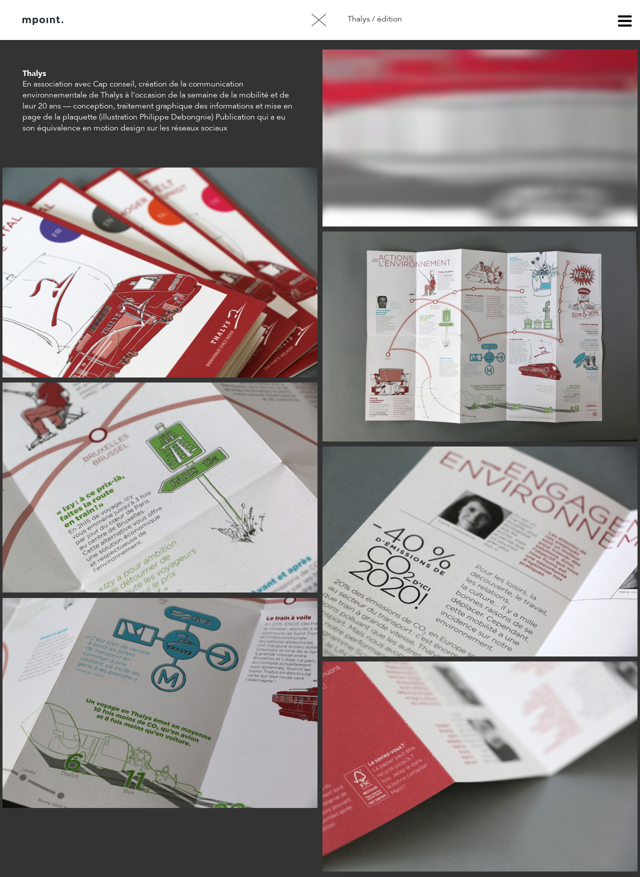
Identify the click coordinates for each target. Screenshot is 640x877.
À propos (124, 20)
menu (625, 22)
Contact (175, 20)
